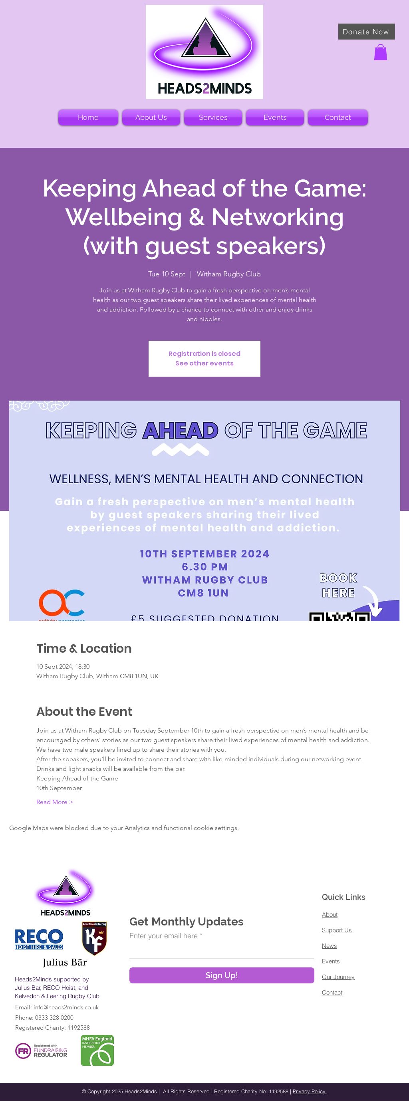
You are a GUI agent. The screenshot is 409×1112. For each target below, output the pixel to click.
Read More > (54, 802)
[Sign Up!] (221, 975)
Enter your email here (163, 935)
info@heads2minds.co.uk (66, 1007)
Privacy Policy (310, 1091)
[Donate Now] (366, 32)
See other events (204, 363)
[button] (380, 52)
